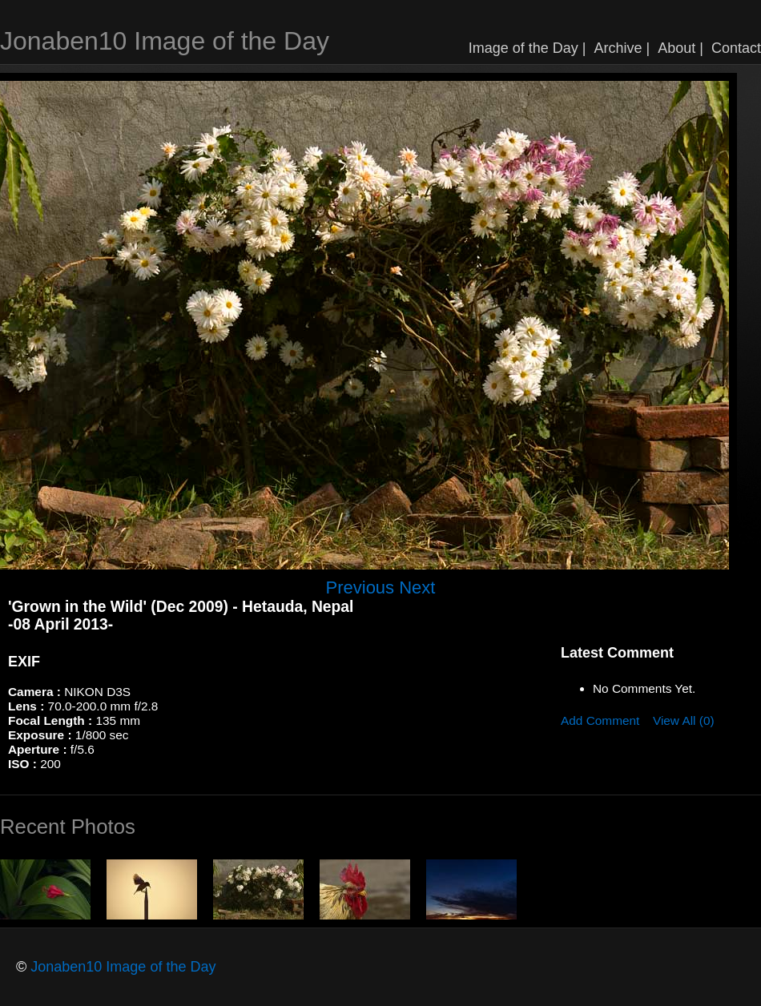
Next (417, 587)
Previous (360, 587)
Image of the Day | (527, 48)
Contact (736, 48)
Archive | (622, 48)
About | (680, 48)
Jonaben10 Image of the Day (164, 40)
